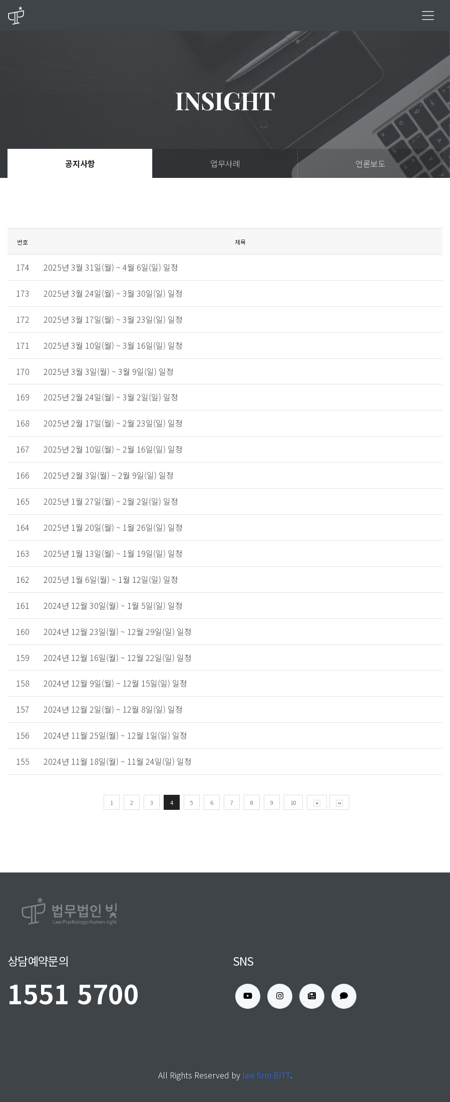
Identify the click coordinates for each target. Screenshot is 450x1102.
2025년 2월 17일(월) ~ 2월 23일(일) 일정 (113, 423)
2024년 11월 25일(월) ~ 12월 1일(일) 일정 (115, 735)
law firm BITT (266, 1075)
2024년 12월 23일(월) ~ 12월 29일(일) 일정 (118, 631)
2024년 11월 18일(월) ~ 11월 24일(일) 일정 (118, 761)
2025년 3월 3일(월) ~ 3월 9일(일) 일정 (109, 371)
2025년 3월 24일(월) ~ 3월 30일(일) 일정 (113, 293)
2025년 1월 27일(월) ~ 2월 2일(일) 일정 (111, 501)
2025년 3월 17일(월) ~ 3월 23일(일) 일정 (113, 319)
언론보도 (370, 163)
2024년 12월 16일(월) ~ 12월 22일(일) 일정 (118, 657)
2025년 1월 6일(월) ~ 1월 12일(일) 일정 (111, 579)
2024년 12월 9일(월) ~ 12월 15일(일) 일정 (115, 683)
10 (293, 802)
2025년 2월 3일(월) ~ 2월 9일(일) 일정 (109, 475)
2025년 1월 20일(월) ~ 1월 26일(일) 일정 (113, 527)
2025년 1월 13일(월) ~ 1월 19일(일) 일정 (113, 553)
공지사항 (80, 163)
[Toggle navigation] (428, 16)
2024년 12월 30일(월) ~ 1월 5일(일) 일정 (113, 605)
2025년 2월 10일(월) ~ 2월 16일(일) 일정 (113, 449)
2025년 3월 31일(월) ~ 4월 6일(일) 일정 (111, 267)
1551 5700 (73, 993)
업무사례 (225, 163)
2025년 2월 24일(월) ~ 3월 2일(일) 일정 (111, 397)
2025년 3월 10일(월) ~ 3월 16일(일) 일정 (113, 345)
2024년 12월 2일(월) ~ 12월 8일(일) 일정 (113, 709)
